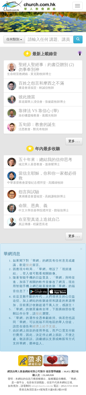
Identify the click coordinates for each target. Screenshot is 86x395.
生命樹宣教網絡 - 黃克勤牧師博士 (40, 69)
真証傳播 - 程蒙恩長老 (34, 222)
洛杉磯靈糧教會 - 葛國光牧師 (34, 113)
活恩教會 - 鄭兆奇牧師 (32, 127)
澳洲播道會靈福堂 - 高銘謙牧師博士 (36, 194)
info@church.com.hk (42, 385)
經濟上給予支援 (44, 326)
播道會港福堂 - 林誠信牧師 (36, 85)
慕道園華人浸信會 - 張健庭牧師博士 (36, 99)
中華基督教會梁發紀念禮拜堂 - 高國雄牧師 (41, 177)
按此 (29, 265)
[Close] (81, 249)
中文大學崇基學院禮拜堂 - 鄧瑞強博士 (38, 208)
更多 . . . (74, 141)
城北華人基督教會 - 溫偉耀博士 (40, 161)
